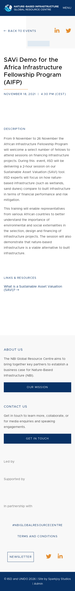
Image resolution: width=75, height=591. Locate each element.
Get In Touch (37, 438)
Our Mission (37, 387)
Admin (38, 583)
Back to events (20, 30)
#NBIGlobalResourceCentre (37, 525)
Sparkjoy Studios (59, 579)
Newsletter (21, 557)
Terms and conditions (37, 536)
